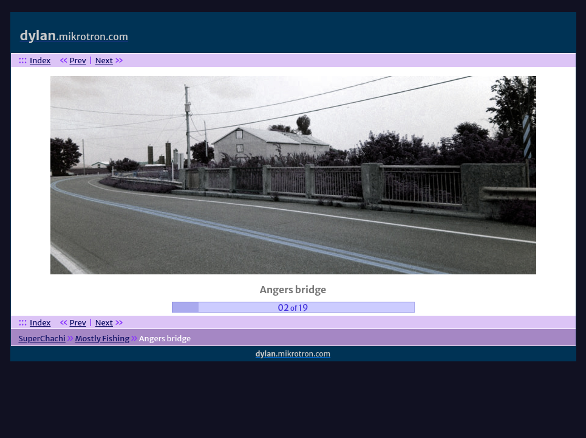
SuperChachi (41, 338)
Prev (78, 60)
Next (104, 60)
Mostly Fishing (102, 338)
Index (40, 60)
